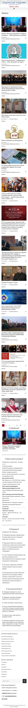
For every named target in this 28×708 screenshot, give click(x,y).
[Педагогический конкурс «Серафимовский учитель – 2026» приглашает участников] (3, 67)
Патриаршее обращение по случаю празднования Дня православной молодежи (13, 592)
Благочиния (4, 671)
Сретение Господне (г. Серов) (9, 282)
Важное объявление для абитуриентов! (12, 140)
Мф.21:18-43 (11, 512)
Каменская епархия (5, 643)
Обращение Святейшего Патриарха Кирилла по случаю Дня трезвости (11, 598)
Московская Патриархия (7, 636)
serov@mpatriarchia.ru (10, 696)
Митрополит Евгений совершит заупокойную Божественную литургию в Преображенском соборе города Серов (13, 389)
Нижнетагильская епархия (7, 641)
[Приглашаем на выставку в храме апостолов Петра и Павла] (3, 121)
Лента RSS (4, 698)
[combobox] (11, 681)
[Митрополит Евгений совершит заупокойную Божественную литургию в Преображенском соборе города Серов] (3, 395)
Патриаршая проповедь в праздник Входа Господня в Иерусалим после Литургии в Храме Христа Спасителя (13, 537)
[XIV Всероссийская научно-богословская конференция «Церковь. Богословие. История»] (3, 174)
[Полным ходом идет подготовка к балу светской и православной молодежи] (3, 422)
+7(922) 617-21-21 (6, 693)
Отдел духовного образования (8, 655)
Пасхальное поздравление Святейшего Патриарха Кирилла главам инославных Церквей (12, 566)
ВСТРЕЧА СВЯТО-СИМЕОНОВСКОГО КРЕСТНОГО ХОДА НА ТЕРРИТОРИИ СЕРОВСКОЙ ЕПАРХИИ (12, 334)
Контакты (3, 676)
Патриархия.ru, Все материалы (9, 532)
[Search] (25, 681)
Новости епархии (13, 339)
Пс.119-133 (8, 520)
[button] (14, 8)
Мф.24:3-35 (5, 514)
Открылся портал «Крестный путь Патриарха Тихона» (11, 616)
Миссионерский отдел (6, 650)
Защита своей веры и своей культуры (13, 602)
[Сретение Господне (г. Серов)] (3, 286)
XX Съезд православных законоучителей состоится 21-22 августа (12, 362)
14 (20, 425)
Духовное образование (11, 38)
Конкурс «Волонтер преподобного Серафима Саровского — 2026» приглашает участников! (11, 447)
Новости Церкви (13, 366)
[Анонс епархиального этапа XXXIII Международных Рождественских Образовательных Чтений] (3, 313)
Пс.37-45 (20, 518)
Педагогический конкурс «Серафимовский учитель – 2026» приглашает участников (13, 61)
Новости (18, 38)
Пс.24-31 (10, 518)
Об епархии (4, 662)
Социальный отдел (5, 653)
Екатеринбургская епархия (7, 638)
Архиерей (3, 667)
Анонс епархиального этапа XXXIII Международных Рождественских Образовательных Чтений (11, 307)
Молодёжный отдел (6, 648)
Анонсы (4, 38)
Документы (4, 674)
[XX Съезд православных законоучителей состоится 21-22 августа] (3, 368)
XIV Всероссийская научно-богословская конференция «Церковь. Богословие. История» (12, 167)
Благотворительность (6, 669)
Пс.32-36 (15, 518)
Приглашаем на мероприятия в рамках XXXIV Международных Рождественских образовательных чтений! (12, 88)
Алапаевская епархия (6, 646)
